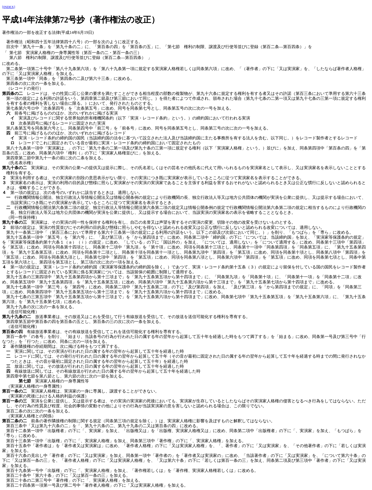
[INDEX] (8, 7)
